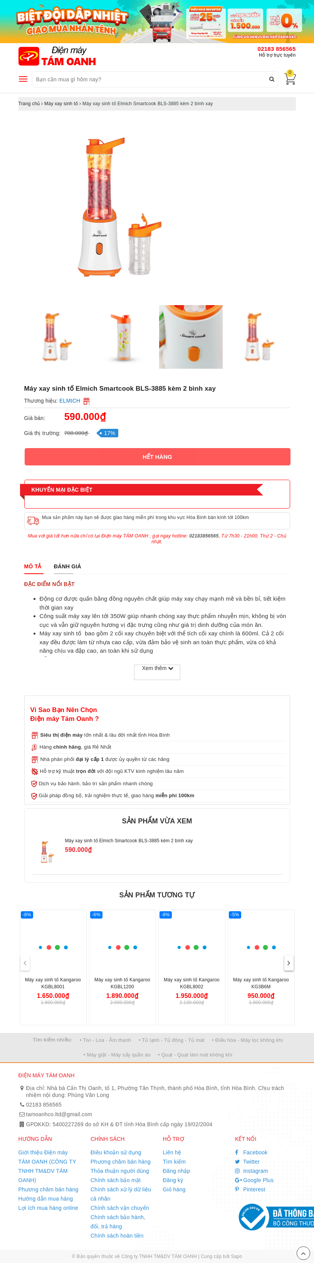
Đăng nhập (176, 1171)
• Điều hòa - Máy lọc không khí (247, 1040)
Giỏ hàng (174, 1189)
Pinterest (250, 1189)
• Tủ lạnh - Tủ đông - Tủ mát (172, 1040)
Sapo (236, 1256)
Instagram (251, 1171)
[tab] (33, 566)
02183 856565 (277, 48)
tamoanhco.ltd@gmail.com (59, 1114)
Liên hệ (172, 1152)
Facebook (251, 1152)
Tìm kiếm (174, 1162)
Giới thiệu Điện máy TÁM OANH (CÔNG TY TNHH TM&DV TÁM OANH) (47, 1166)
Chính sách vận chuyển (120, 1208)
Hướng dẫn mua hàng (45, 1199)
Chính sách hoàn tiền (117, 1236)
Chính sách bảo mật (116, 1180)
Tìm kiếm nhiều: (52, 1040)
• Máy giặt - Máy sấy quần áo (117, 1055)
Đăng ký (173, 1180)
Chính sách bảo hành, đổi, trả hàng (118, 1221)
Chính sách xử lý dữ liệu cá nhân (121, 1194)
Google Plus (254, 1180)
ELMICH (69, 401)
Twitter (247, 1162)
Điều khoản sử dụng (116, 1152)
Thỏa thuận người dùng (120, 1171)
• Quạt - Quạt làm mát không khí (195, 1055)
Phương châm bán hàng (48, 1189)
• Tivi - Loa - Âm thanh (105, 1040)
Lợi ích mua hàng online (48, 1208)
